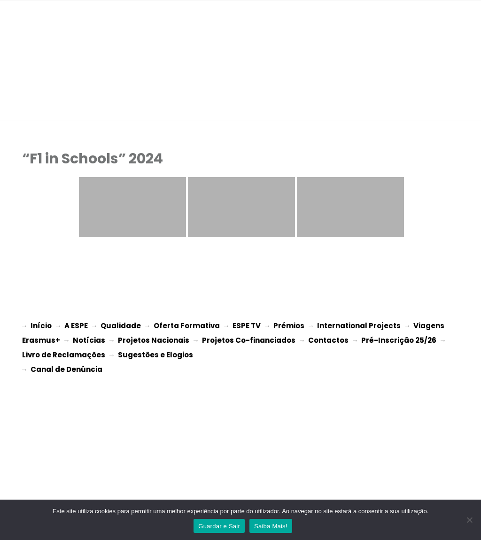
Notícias (89, 339)
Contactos (328, 339)
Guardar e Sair (219, 526)
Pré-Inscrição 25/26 (398, 339)
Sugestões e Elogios (155, 353)
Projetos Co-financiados (248, 339)
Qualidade (121, 326)
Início (41, 326)
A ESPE (76, 326)
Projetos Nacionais (153, 339)
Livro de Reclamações (63, 353)
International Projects (359, 326)
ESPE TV (247, 326)
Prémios (288, 326)
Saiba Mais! (270, 526)
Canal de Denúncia (66, 366)
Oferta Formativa (187, 326)
